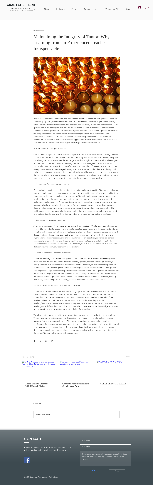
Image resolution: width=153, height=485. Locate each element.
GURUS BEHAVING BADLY (113, 384)
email (38, 450)
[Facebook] (27, 460)
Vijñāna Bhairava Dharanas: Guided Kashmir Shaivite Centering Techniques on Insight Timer (38, 385)
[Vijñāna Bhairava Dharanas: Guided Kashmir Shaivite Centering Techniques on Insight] (39, 370)
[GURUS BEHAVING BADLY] (114, 370)
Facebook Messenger (57, 450)
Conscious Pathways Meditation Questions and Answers (75, 385)
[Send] (117, 471)
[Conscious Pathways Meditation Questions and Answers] (76, 370)
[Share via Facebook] (35, 341)
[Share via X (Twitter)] (40, 341)
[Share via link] (52, 341)
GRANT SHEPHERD (21, 5)
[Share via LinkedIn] (46, 341)
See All (128, 356)
